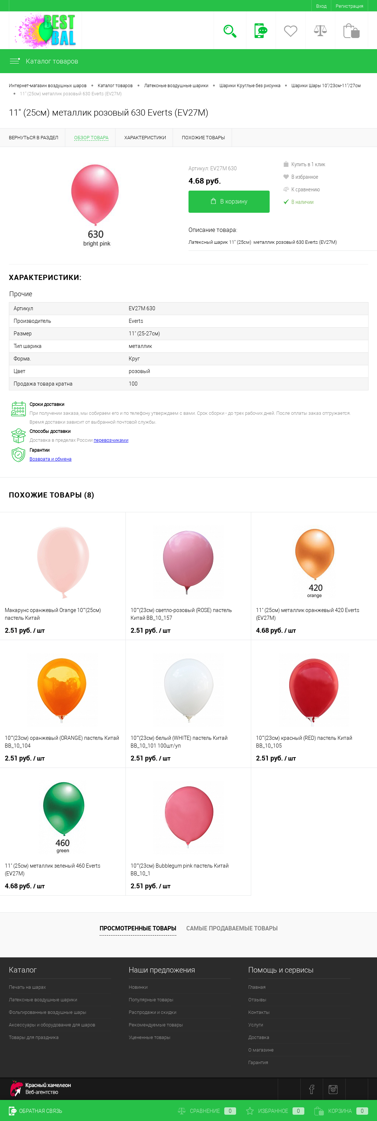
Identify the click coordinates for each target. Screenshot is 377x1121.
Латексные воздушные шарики (43, 999)
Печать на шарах (27, 987)
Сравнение (207, 1111)
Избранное (275, 1111)
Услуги (255, 1025)
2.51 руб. (25, 630)
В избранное (300, 176)
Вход (321, 6)
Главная (257, 987)
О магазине (261, 1050)
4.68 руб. (204, 181)
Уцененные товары (149, 1037)
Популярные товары (151, 999)
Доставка (258, 1037)
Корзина (341, 1111)
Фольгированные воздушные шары (47, 1012)
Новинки (138, 987)
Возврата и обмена (51, 459)
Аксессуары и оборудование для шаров (52, 1025)
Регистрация (349, 6)
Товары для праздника (34, 1037)
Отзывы (257, 999)
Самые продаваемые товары (232, 928)
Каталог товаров (43, 61)
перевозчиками (111, 440)
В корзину (229, 201)
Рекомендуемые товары (156, 1025)
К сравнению (301, 189)
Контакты (259, 1012)
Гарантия (258, 1062)
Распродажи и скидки (152, 1012)
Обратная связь (35, 1111)
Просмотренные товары (138, 928)
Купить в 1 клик (304, 164)
